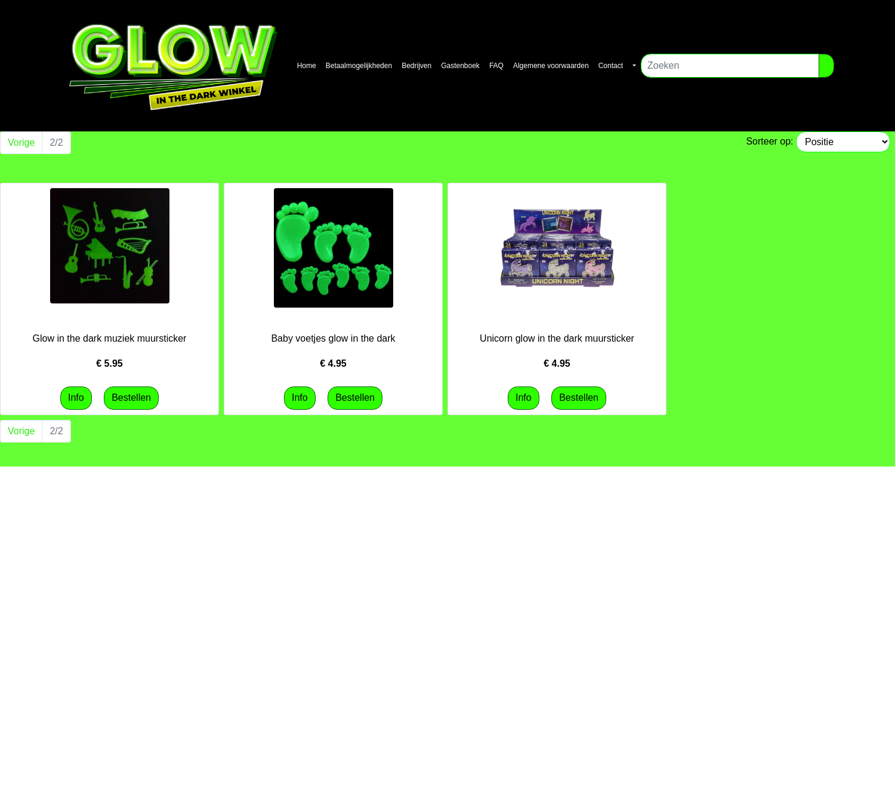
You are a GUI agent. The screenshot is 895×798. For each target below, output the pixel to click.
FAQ (496, 66)
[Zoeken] (730, 66)
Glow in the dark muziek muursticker (110, 338)
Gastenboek (460, 66)
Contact (610, 66)
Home (306, 66)
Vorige (21, 142)
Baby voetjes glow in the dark (333, 338)
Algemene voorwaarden (551, 66)
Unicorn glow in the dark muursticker (557, 338)
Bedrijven (416, 66)
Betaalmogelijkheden (359, 66)
